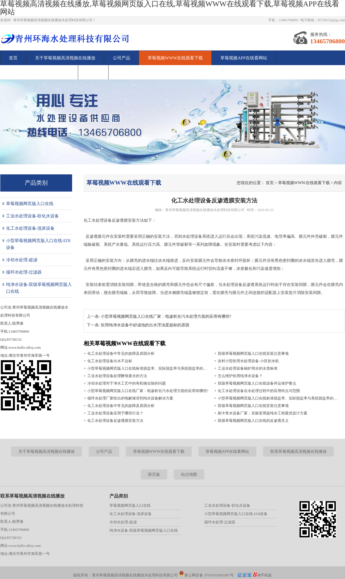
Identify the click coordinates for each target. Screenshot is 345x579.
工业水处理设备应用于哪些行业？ (115, 413)
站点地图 (189, 474)
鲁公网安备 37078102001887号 (206, 575)
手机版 (266, 575)
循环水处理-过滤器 (24, 272)
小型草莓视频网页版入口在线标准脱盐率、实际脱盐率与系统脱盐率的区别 (279, 398)
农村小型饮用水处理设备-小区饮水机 (248, 361)
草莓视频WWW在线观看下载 (175, 58)
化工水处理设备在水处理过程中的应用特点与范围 (259, 391)
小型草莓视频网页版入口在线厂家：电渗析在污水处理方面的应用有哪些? (148, 391)
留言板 (93, 72)
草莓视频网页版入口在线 (29, 203)
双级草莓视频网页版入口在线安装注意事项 (253, 353)
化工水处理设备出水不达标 (109, 361)
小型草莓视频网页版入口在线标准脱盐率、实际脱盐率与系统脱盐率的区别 (148, 368)
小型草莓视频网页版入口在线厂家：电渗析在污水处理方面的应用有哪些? (166, 316)
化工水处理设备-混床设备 (30, 228)
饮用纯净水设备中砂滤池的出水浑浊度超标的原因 (145, 325)
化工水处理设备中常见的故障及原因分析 (121, 353)
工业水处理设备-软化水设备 (32, 216)
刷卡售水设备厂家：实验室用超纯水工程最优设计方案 (262, 413)
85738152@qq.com (331, 20)
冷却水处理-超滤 (22, 260)
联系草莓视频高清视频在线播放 (39, 72)
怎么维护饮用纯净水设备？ (240, 376)
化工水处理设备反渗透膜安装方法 (115, 420)
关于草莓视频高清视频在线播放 (65, 58)
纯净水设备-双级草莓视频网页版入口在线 (39, 288)
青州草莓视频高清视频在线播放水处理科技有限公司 (204, 210)
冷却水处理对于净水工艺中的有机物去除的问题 (126, 383)
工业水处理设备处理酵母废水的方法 (117, 376)
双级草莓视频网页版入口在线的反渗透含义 (253, 420)
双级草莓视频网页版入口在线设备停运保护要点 (257, 383)
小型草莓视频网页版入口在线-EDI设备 (38, 244)
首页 (13, 58)
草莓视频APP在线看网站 (243, 58)
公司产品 (121, 58)
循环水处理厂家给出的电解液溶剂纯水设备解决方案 (130, 398)
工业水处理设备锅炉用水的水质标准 (247, 368)
